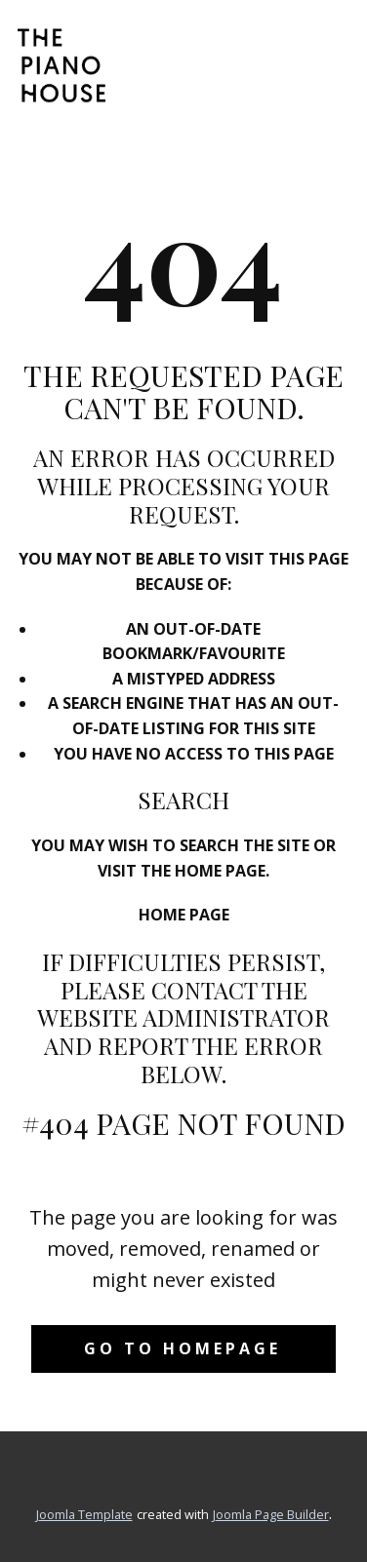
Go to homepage (182, 1348)
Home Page (184, 914)
